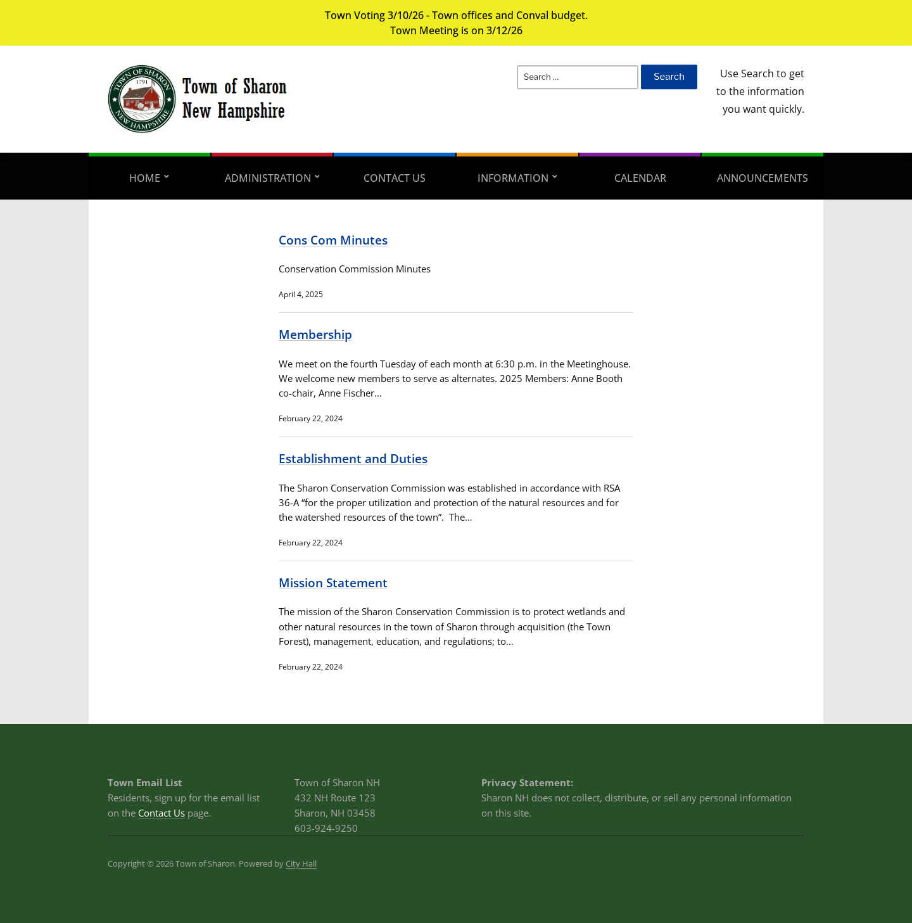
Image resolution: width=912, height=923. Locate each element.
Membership (315, 334)
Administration (268, 178)
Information (513, 178)
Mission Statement (333, 582)
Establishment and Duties (353, 458)
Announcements (762, 178)
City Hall (301, 863)
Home (144, 178)
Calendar (640, 178)
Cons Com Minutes (333, 240)
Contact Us (395, 178)
